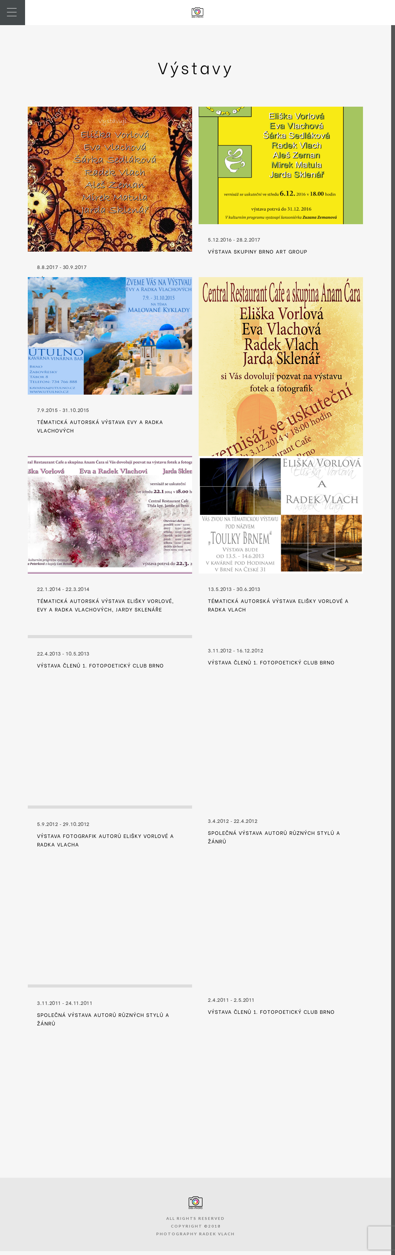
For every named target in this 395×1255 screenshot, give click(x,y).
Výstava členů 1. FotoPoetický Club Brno (100, 665)
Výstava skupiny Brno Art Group (257, 251)
